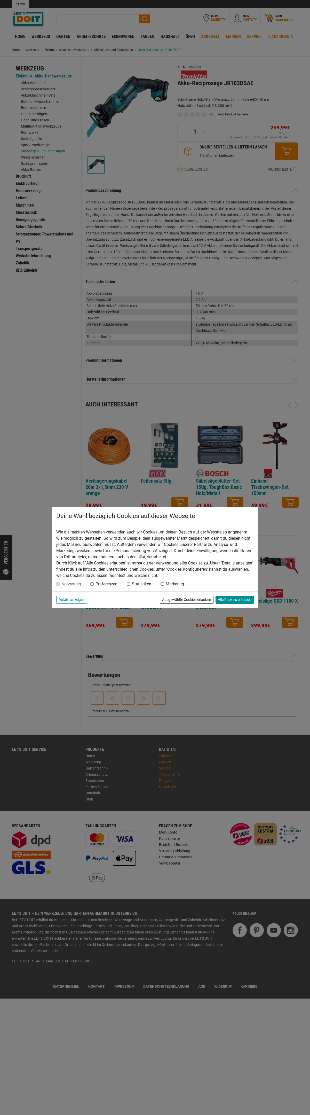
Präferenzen (106, 584)
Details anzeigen (72, 600)
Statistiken (141, 584)
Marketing (175, 584)
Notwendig (71, 584)
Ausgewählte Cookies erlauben (186, 600)
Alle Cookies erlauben (235, 600)
